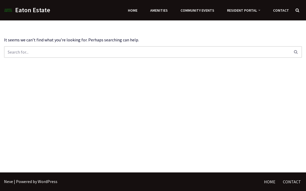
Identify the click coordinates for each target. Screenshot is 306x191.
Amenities (159, 10)
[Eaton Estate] (27, 10)
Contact (281, 10)
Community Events (197, 10)
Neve (8, 181)
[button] (259, 10)
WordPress (47, 181)
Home (132, 10)
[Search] (297, 10)
